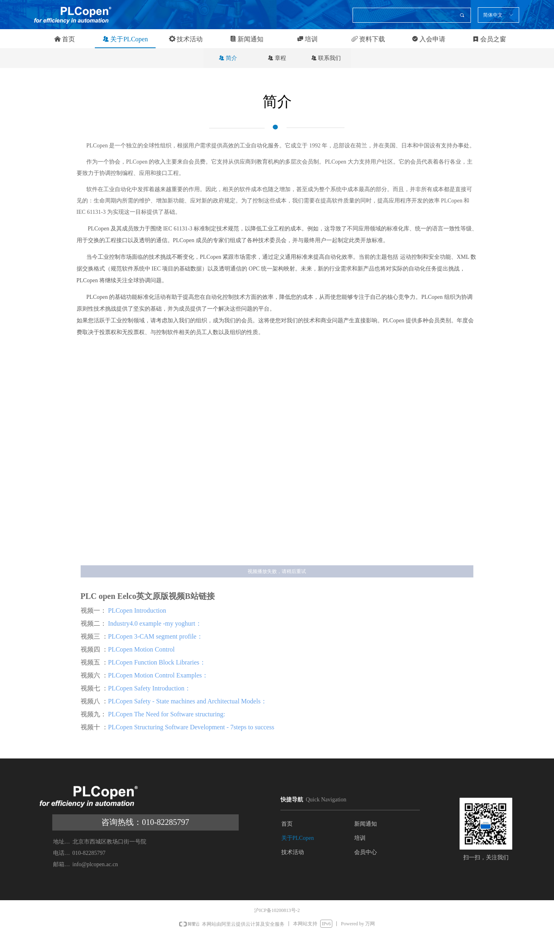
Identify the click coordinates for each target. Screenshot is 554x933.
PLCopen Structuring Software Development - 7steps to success (192, 727)
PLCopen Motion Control (141, 649)
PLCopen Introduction (137, 610)
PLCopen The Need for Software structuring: (167, 714)
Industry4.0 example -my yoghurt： (154, 623)
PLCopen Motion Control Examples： (158, 675)
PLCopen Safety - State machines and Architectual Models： (187, 701)
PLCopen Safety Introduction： (149, 688)
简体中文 (493, 15)
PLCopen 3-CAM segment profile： (155, 636)
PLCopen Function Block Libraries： (157, 662)
